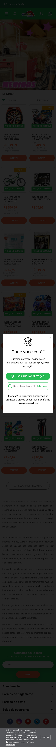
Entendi (45, 737)
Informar (42, 386)
